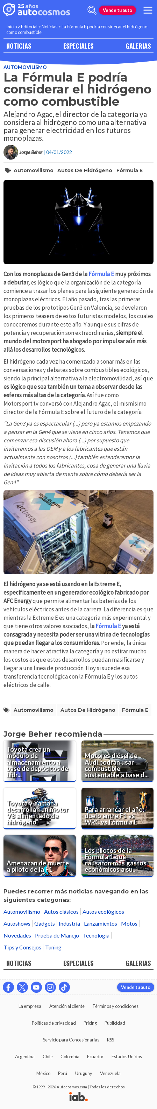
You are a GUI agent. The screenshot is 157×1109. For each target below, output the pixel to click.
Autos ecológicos (103, 911)
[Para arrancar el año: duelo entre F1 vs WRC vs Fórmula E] (117, 808)
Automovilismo (25, 67)
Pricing (90, 1023)
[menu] (148, 10)
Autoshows (16, 923)
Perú (62, 1073)
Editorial (29, 26)
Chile (48, 1056)
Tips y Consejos (22, 947)
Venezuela (110, 1073)
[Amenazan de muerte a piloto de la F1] (39, 856)
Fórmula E (129, 170)
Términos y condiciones (115, 1006)
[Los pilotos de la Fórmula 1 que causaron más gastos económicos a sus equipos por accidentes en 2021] (117, 856)
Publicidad (115, 1023)
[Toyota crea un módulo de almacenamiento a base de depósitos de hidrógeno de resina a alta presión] (39, 761)
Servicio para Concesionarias (71, 1040)
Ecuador (95, 1056)
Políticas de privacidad (54, 1023)
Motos (129, 923)
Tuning (53, 947)
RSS (110, 1040)
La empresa (30, 1006)
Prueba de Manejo (57, 935)
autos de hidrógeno (84, 170)
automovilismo (33, 170)
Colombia (69, 1056)
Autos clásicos (61, 911)
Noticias (49, 26)
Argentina (25, 1056)
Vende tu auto (117, 10)
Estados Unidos (127, 1056)
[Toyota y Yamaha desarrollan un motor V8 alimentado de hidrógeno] (39, 808)
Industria (69, 923)
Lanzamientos (100, 923)
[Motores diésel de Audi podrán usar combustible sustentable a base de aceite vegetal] (117, 761)
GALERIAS (138, 45)
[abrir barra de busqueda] (92, 10)
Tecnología (96, 935)
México (43, 1073)
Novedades (17, 935)
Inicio (11, 26)
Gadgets (44, 923)
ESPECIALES (78, 45)
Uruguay (83, 1073)
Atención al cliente (67, 1006)
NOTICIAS (18, 45)
